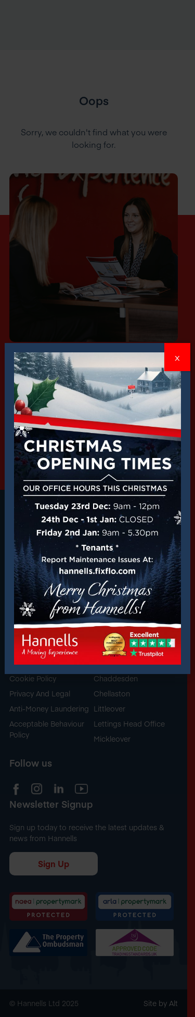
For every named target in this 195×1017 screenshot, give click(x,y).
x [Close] (177, 356)
